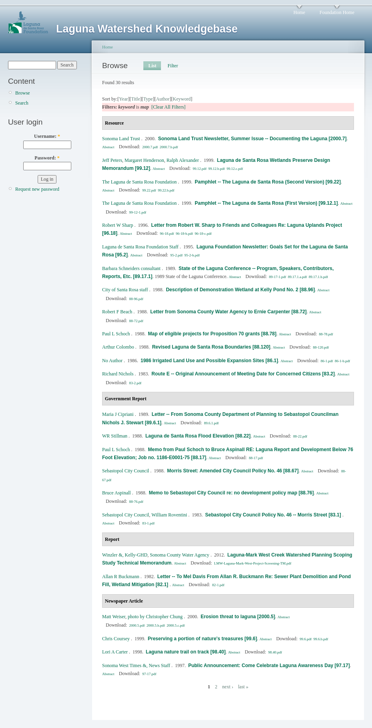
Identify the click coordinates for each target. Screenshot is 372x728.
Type (148, 99)
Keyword (182, 99)
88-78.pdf (326, 334)
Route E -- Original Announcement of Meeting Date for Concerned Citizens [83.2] (243, 374)
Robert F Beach (117, 312)
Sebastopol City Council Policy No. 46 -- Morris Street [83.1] (273, 515)
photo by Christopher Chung (155, 616)
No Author (112, 360)
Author (163, 99)
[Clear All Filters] (168, 107)
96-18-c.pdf (203, 234)
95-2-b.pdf (192, 255)
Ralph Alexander (183, 160)
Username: (47, 136)
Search (21, 103)
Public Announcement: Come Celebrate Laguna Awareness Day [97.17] (269, 665)
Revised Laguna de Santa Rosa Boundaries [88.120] (211, 347)
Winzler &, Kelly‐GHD (124, 555)
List (152, 66)
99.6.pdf (306, 639)
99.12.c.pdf (235, 169)
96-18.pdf (167, 234)
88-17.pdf (256, 458)
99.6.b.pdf (321, 639)
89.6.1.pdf (211, 423)
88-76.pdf (136, 502)
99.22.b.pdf (166, 190)
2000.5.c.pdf (176, 625)
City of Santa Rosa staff (125, 289)
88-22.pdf (300, 436)
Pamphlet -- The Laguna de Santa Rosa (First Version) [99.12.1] (266, 203)
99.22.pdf (149, 190)
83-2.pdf (135, 383)
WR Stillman (114, 436)
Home (299, 12)
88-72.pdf (136, 321)
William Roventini (169, 515)
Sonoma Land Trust (121, 138)
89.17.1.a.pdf (297, 277)
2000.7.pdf (150, 147)
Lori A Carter (115, 652)
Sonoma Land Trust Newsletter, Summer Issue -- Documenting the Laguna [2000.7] (252, 138)
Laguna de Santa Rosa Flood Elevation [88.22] (198, 436)
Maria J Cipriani (118, 414)
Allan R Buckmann (120, 576)
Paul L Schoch (116, 334)
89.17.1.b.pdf (318, 277)
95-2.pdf (176, 255)
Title (135, 99)
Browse (22, 93)
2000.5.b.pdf (156, 625)
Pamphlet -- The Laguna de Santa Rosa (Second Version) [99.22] (268, 182)
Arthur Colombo (118, 347)
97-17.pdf (149, 674)
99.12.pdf (200, 169)
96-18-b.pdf (184, 234)
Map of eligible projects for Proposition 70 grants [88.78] (212, 334)
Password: (46, 158)
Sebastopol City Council (125, 471)
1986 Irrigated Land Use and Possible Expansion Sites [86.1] (209, 360)
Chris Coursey (116, 638)
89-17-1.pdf (277, 277)
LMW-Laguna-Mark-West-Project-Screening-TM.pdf (252, 563)
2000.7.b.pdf (169, 147)
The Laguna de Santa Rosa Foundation (139, 182)
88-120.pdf (321, 347)
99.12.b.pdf (216, 169)
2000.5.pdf (137, 625)
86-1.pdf (327, 361)
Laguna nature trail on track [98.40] (185, 652)
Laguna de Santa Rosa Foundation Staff (140, 247)
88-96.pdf (136, 299)
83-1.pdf (148, 523)
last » (243, 687)
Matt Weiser (113, 616)
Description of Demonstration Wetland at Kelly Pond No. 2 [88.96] (240, 289)
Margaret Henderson (144, 160)
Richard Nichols (117, 374)
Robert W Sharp (117, 225)
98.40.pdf (275, 652)
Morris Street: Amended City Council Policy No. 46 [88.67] (232, 471)
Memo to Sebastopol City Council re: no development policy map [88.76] (231, 493)
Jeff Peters (112, 160)
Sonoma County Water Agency (179, 555)
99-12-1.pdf (138, 212)
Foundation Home (337, 12)
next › (227, 687)
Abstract (108, 147)
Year (123, 99)
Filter (172, 66)
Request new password (37, 189)
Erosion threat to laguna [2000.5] (238, 616)
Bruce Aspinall (116, 493)
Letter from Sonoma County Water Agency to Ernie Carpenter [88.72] (228, 312)
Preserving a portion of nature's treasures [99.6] (202, 638)
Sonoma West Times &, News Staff (136, 665)
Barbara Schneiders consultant (131, 268)
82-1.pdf (218, 585)
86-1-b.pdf (342, 361)
